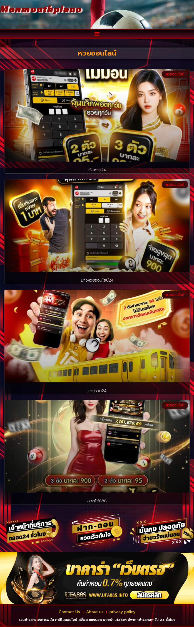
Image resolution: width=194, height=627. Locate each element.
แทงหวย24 (97, 391)
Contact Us (69, 612)
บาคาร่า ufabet (115, 619)
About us (94, 612)
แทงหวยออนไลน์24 (97, 280)
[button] (97, 33)
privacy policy (122, 612)
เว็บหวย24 (97, 170)
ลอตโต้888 (97, 501)
